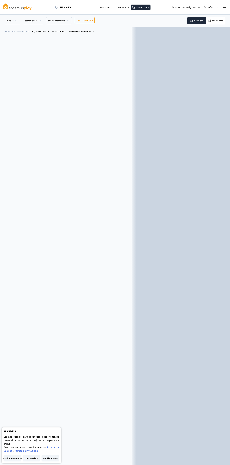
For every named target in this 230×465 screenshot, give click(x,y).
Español (211, 7)
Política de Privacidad (26, 450)
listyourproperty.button (186, 7)
